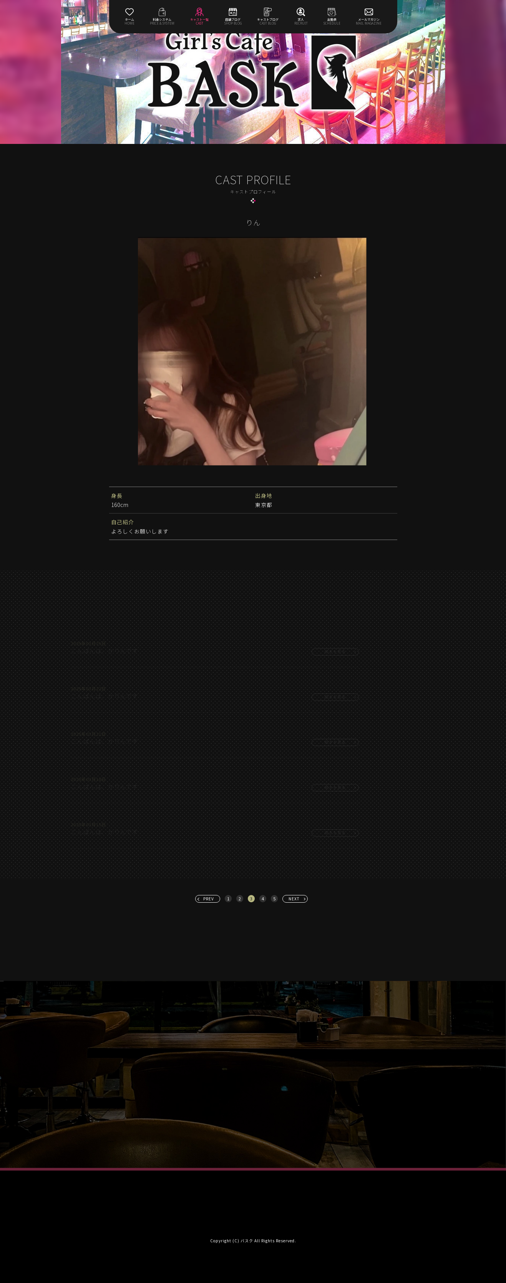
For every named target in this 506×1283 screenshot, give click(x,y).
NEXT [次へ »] (294, 899)
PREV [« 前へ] (208, 899)
